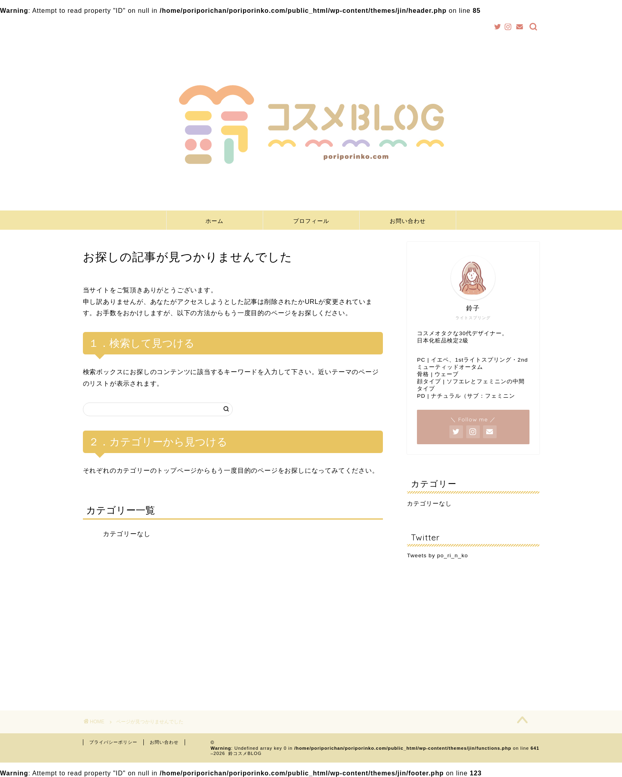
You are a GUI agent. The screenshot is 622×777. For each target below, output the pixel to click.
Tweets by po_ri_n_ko (437, 555)
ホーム (214, 221)
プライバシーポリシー (113, 742)
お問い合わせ (408, 221)
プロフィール (311, 221)
